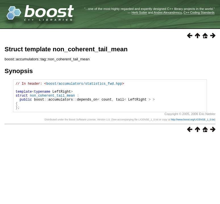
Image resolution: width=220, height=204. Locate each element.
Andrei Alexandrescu (168, 12)
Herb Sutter (139, 12)
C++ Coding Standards (199, 12)
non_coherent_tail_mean (52, 98)
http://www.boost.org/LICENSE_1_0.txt (193, 125)
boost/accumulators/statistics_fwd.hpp (84, 84)
